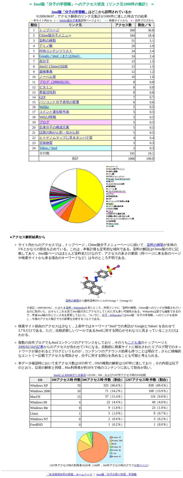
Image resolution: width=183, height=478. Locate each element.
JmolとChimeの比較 (53, 66)
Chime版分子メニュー (55, 35)
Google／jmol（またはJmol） (60, 56)
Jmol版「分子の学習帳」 (70, 12)
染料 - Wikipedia (75, 307)
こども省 (134, 342)
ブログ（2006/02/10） (55, 82)
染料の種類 (47, 40)
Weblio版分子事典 (69, 20)
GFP (42, 97)
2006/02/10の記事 (30, 347)
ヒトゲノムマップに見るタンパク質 (65, 137)
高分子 (44, 61)
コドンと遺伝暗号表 (54, 111)
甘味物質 (46, 143)
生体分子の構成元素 (54, 127)
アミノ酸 (46, 45)
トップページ (49, 30)
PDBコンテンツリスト (55, 51)
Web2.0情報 (47, 117)
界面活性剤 (47, 92)
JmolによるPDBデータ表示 (70, 375)
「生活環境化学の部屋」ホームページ (69, 474)
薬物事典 (46, 71)
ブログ (44, 122)
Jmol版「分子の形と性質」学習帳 (116, 474)
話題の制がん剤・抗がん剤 (59, 132)
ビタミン (46, 87)
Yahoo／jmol (48, 148)
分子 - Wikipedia (111, 315)
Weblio (44, 107)
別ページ (142, 465)
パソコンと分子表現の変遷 (59, 102)
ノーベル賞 (47, 76)
